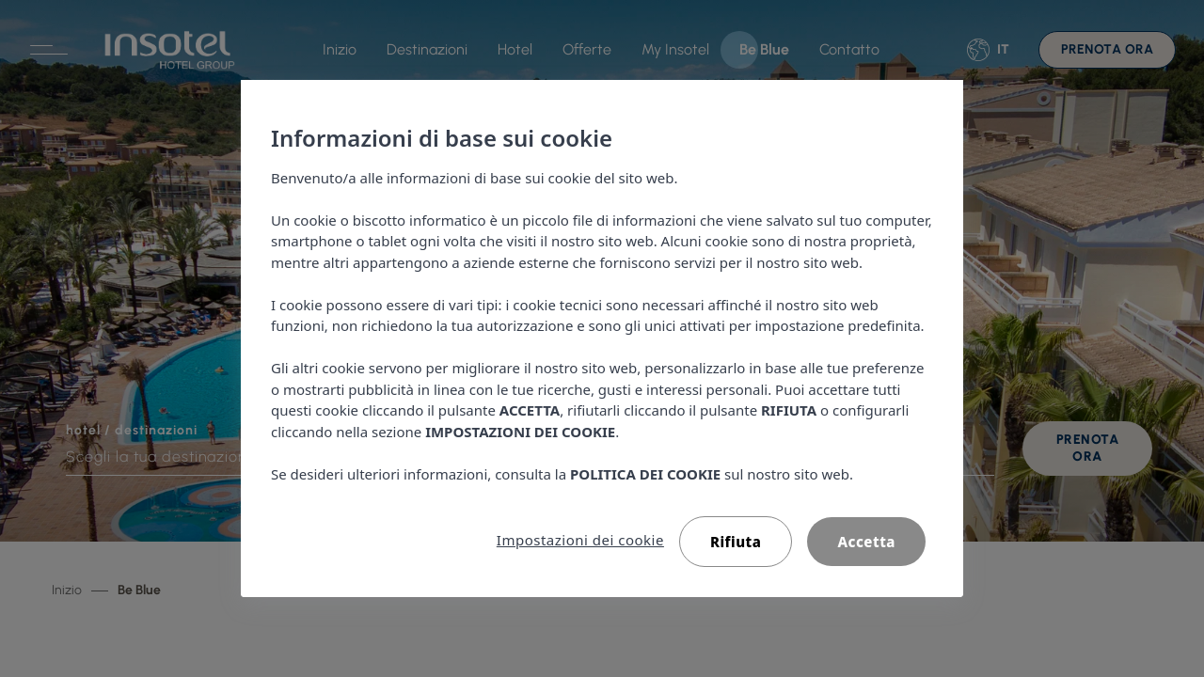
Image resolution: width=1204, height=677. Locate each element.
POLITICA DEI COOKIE (645, 473)
